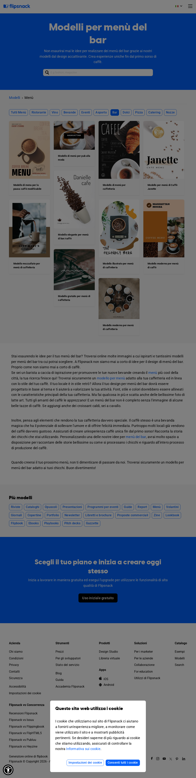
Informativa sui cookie (83, 749)
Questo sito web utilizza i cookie (98, 711)
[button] (8, 770)
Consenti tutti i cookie (123, 762)
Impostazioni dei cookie (85, 762)
